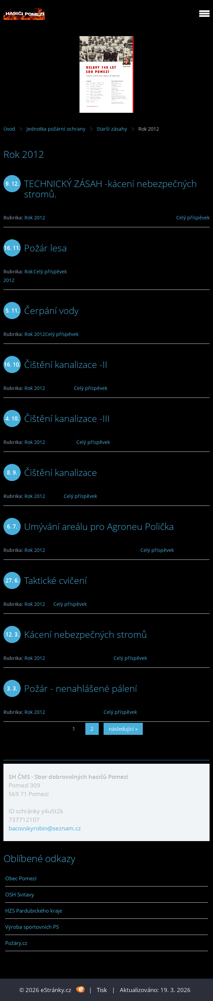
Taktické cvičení (55, 580)
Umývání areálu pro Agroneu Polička (99, 526)
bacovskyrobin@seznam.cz (45, 828)
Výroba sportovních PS (32, 926)
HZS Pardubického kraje (33, 910)
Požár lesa (45, 247)
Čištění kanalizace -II (65, 364)
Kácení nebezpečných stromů (85, 634)
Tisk (102, 990)
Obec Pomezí (20, 878)
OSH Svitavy (19, 894)
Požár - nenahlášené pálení (80, 688)
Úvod (9, 129)
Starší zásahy (112, 129)
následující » (123, 728)
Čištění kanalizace (60, 472)
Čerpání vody (51, 310)
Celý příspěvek (193, 217)
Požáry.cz (16, 942)
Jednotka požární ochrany (55, 129)
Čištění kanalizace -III (67, 418)
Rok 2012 (34, 217)
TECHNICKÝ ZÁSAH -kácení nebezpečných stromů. (110, 188)
